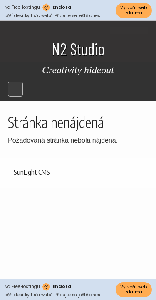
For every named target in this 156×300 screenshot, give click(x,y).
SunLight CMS (32, 172)
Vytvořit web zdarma (133, 10)
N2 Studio (78, 49)
